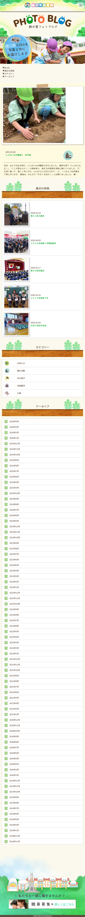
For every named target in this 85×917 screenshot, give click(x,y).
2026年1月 (14, 438)
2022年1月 (14, 653)
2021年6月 (14, 692)
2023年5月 (14, 565)
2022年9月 (14, 609)
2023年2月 (14, 581)
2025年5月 (14, 482)
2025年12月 (14, 443)
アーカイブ (9, 76)
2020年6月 (14, 753)
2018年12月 (14, 836)
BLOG (7, 67)
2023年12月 (14, 526)
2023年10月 (14, 537)
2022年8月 (14, 615)
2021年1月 (14, 714)
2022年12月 (14, 592)
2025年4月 (14, 487)
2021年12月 (14, 659)
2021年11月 (14, 664)
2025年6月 (14, 476)
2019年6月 (14, 813)
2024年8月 (14, 504)
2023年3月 (14, 576)
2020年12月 (14, 720)
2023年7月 (14, 554)
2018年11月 (14, 841)
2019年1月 (14, 830)
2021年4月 (14, 703)
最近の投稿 (9, 70)
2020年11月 (14, 725)
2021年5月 (14, 697)
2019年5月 (14, 819)
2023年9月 (14, 543)
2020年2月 (14, 769)
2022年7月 (14, 620)
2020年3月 (14, 764)
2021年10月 (14, 670)
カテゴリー (9, 73)
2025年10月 (14, 454)
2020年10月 (14, 731)
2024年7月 (14, 510)
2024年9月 (14, 498)
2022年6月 (14, 626)
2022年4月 (14, 637)
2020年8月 (14, 742)
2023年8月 (14, 548)
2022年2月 (14, 648)
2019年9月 (14, 797)
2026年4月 (14, 421)
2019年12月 (14, 780)
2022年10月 (14, 603)
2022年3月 (14, 642)
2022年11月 (14, 598)
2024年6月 (14, 515)
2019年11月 (14, 786)
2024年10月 (14, 493)
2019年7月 (14, 808)
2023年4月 (14, 570)
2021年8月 (14, 681)
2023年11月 (14, 532)
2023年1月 (14, 587)
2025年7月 (14, 471)
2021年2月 (14, 708)
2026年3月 (14, 427)
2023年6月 (14, 559)
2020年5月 (14, 758)
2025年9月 (14, 460)
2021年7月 (14, 686)
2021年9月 (14, 675)
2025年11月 (14, 449)
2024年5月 (14, 521)
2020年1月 (14, 775)
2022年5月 (14, 631)
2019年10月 (14, 791)
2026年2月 (14, 432)
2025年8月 (14, 465)
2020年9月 (14, 736)
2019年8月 (14, 802)
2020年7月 (14, 747)
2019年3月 (14, 825)
